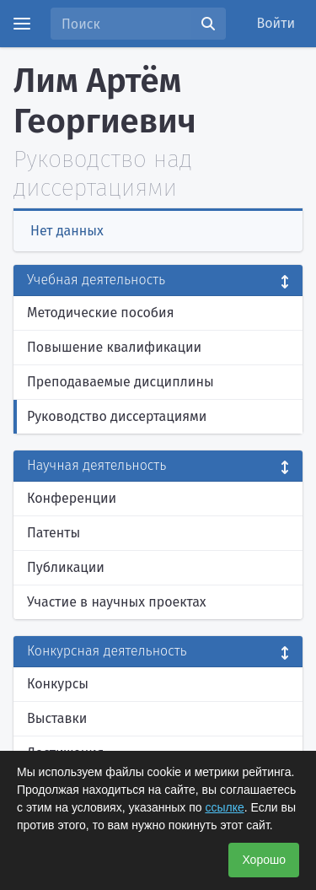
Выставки (57, 718)
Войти (276, 23)
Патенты (53, 533)
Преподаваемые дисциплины (120, 382)
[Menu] (22, 23)
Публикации (65, 567)
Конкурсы (57, 684)
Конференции (71, 498)
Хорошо (264, 859)
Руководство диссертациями (116, 416)
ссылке (224, 807)
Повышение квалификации (114, 347)
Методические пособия (100, 313)
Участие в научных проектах (116, 602)
